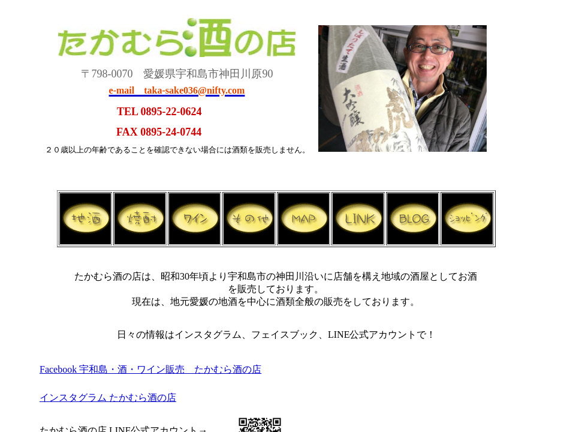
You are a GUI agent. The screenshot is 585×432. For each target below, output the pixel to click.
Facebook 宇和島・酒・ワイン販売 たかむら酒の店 (150, 369)
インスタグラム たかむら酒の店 (108, 397)
